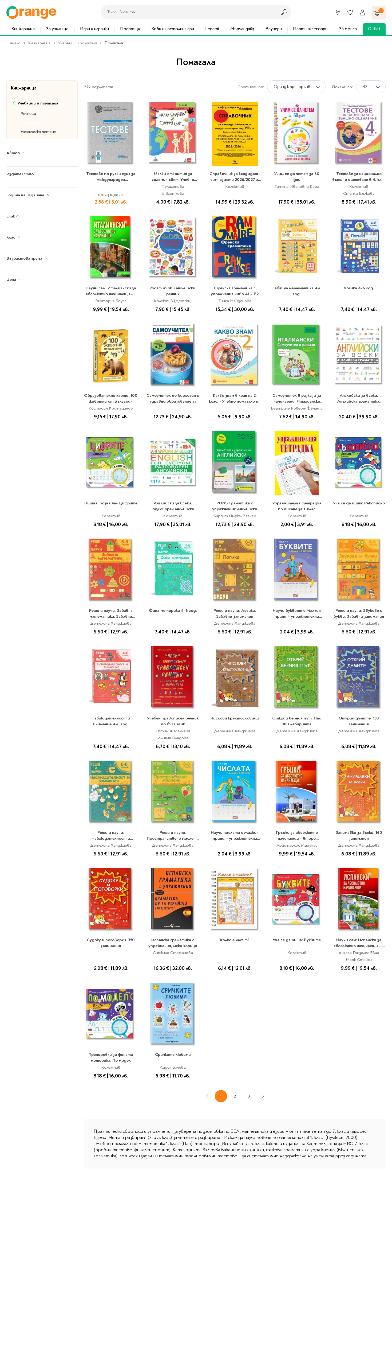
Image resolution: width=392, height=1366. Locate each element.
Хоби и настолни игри (172, 29)
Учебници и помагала (77, 43)
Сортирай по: (250, 86)
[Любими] (350, 12)
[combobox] (188, 12)
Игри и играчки (94, 29)
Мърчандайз (242, 29)
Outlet (374, 29)
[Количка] (379, 13)
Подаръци (130, 29)
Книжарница (23, 29)
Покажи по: (342, 86)
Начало (13, 43)
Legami (212, 29)
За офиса (348, 29)
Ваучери (274, 29)
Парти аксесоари (310, 29)
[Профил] (362, 12)
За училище (57, 29)
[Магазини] (338, 12)
